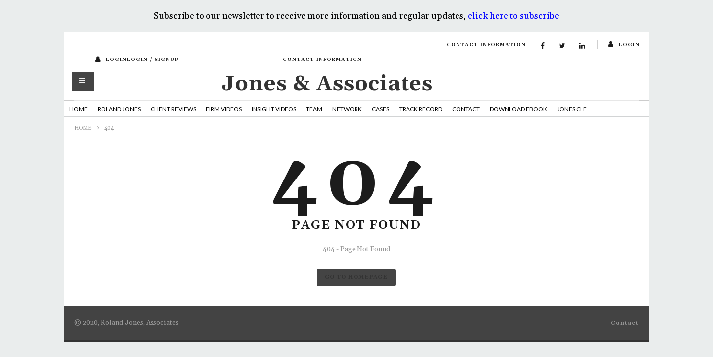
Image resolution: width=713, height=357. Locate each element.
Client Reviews (173, 109)
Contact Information (486, 45)
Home (78, 109)
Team (314, 109)
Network (347, 109)
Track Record (420, 109)
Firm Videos (224, 109)
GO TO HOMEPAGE (356, 277)
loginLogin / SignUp (142, 59)
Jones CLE (572, 109)
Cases (380, 109)
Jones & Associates (327, 84)
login (629, 45)
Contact (466, 109)
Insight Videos (274, 109)
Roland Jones (119, 109)
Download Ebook (518, 109)
